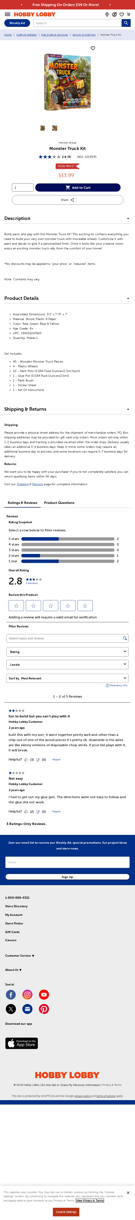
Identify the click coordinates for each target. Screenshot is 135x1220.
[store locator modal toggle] (107, 14)
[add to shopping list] (92, 48)
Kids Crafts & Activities (54, 34)
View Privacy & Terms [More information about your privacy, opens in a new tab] (90, 1200)
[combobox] (78, 23)
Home (8, 34)
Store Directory (16, 906)
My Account (14, 915)
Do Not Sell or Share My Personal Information (70, 1085)
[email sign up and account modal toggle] (114, 14)
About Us (11, 969)
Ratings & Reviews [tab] (22, 503)
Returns (37, 484)
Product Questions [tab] (59, 503)
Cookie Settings (66, 1212)
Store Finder (14, 923)
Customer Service (18, 955)
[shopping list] (122, 14)
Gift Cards (12, 932)
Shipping (23, 484)
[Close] (128, 1192)
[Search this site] (126, 23)
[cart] (129, 14)
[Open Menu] (7, 14)
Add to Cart (78, 187)
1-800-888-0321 (17, 897)
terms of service (105, 1096)
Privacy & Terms (112, 1084)
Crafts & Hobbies (27, 34)
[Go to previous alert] (21, 5)
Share (67, 200)
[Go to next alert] (110, 5)
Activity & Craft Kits (84, 34)
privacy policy (82, 1096)
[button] (67, 218)
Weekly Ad (17, 23)
